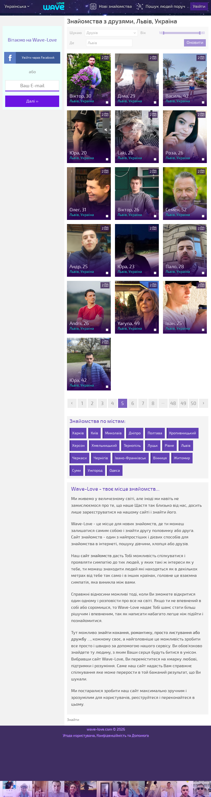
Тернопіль (132, 445)
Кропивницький (182, 433)
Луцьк (153, 445)
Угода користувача (79, 735)
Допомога (140, 735)
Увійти (199, 6)
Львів (185, 445)
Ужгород (95, 470)
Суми (76, 470)
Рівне (169, 445)
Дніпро (135, 433)
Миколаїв (113, 433)
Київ (94, 433)
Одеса (115, 470)
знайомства (111, 6)
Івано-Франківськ (130, 458)
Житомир (182, 458)
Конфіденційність (111, 735)
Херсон (78, 445)
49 (183, 403)
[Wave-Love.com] (54, 6)
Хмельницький (104, 445)
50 (193, 403)
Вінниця (160, 458)
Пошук (161, 6)
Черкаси (79, 458)
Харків (78, 433)
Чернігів (101, 458)
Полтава (155, 433)
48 (173, 403)
